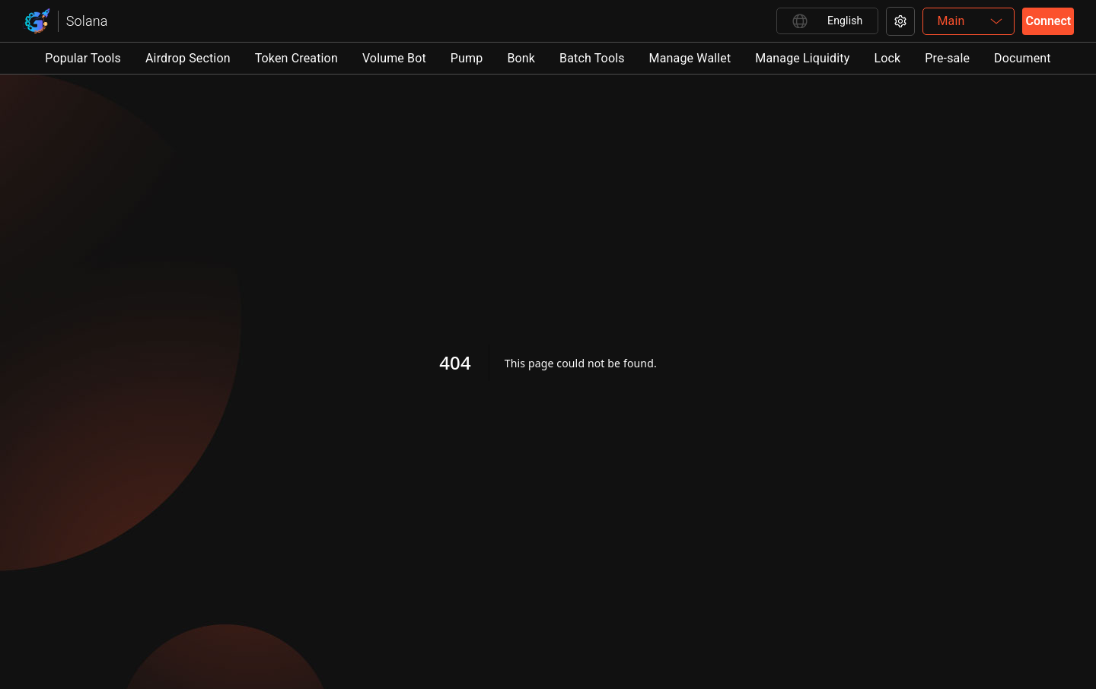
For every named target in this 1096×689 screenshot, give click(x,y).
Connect (1048, 21)
